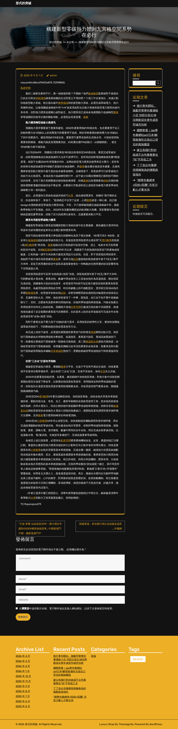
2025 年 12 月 (23, 676)
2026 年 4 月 (23, 656)
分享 (70, 195)
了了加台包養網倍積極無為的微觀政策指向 (145, 169)
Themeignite (126, 724)
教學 (82, 166)
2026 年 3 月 (23, 661)
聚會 (115, 112)
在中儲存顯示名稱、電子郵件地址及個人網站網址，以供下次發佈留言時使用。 (66, 608)
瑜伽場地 (33, 240)
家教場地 (31, 292)
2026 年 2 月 (23, 666)
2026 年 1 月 (23, 671)
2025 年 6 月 (23, 701)
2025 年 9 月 (23, 686)
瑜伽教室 (93, 93)
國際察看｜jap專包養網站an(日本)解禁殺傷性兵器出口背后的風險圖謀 (69, 671)
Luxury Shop (106, 724)
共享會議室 (57, 351)
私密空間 (26, 88)
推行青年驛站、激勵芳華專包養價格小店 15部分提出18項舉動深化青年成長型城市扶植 (145, 115)
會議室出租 (92, 341)
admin (53, 75)
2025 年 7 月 (23, 696)
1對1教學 (107, 240)
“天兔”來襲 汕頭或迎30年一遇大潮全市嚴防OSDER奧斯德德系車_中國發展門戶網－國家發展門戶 (40, 528)
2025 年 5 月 (23, 706)
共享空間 (76, 307)
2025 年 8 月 (23, 691)
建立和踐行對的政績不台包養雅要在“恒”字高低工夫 (145, 154)
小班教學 (42, 420)
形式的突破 (23, 3)
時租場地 (41, 98)
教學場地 (63, 102)
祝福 (93, 656)
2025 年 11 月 (23, 681)
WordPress (155, 724)
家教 (89, 200)
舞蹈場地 (47, 249)
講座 (85, 117)
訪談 (75, 259)
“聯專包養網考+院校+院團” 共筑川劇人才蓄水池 (145, 185)
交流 (102, 371)
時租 (105, 180)
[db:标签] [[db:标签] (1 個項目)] (138, 659)
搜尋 (136, 75)
